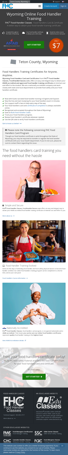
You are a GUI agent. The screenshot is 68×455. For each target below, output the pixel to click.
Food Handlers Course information (15, 278)
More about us (8, 216)
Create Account (50, 6)
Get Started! (34, 44)
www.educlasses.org (55, 419)
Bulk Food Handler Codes (21, 112)
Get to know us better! (11, 123)
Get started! (34, 376)
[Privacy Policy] (20, 452)
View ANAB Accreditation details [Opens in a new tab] (14, 340)
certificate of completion (36, 105)
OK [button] (62, 446)
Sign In (63, 6)
